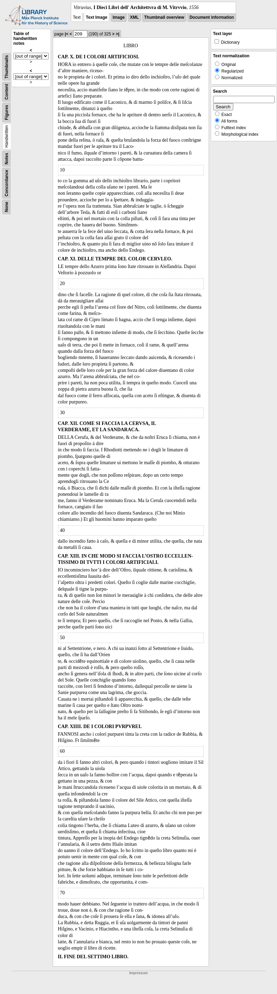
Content (6, 92)
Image (119, 17)
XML (134, 17)
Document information (212, 17)
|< (66, 34)
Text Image (96, 17)
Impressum (138, 973)
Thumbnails (6, 66)
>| (117, 34)
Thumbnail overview (164, 17)
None (6, 207)
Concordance (6, 183)
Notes (6, 158)
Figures (6, 112)
